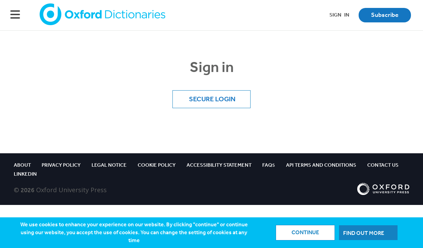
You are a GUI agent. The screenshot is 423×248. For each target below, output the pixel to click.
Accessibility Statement (219, 165)
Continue (305, 232)
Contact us (383, 165)
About (22, 165)
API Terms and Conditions (321, 165)
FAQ (268, 165)
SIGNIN (339, 15)
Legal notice (109, 165)
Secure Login (211, 99)
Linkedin (25, 174)
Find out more (363, 233)
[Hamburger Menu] (15, 15)
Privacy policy (61, 165)
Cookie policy (157, 165)
